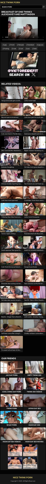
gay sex (41, 45)
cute (14, 49)
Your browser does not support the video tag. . (23, 29)
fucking (6, 49)
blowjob (21, 45)
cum (21, 49)
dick (35, 49)
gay (5, 45)
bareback (31, 45)
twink (12, 45)
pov (28, 49)
